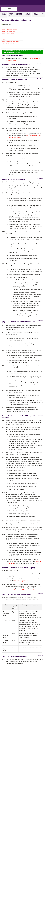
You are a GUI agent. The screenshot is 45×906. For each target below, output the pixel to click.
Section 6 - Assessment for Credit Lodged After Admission (11, 38)
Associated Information (19, 14)
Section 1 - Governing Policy (7, 27)
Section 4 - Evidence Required (8, 33)
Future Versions (35, 14)
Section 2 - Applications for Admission (9, 29)
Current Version (4, 14)
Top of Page (40, 64)
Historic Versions (27, 14)
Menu (9, 9)
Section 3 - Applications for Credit (8, 31)
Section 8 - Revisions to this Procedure (9, 44)
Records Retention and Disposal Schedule (21, 590)
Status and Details (11, 15)
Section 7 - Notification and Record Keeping (10, 41)
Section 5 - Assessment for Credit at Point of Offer (12, 36)
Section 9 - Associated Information (8, 46)
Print (42, 13)
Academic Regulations (21, 581)
